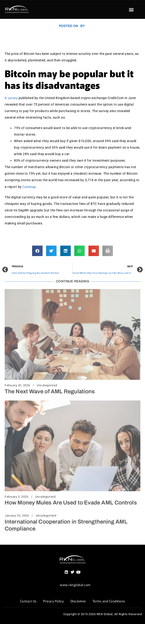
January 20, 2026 (17, 515)
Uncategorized (47, 385)
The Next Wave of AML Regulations (50, 391)
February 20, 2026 (17, 385)
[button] (131, 9)
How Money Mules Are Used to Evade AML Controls (71, 503)
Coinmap (29, 186)
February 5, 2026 (16, 496)
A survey (11, 97)
